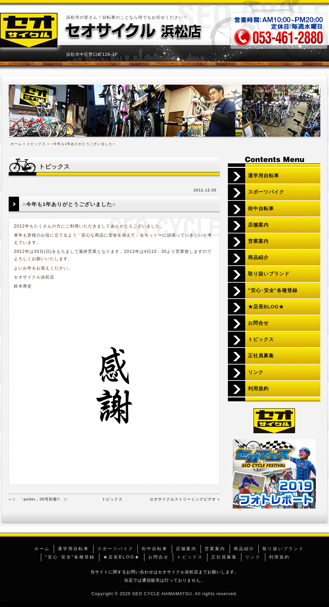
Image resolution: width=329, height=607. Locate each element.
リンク (256, 372)
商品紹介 (258, 257)
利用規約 (258, 388)
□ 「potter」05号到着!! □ (39, 499)
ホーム (16, 144)
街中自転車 (261, 208)
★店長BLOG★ (266, 306)
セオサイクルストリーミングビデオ (183, 499)
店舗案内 (258, 225)
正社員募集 (261, 355)
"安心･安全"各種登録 (272, 290)
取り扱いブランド (269, 273)
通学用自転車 (263, 175)
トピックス (36, 144)
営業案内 (258, 241)
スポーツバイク (266, 192)
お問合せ (258, 323)
